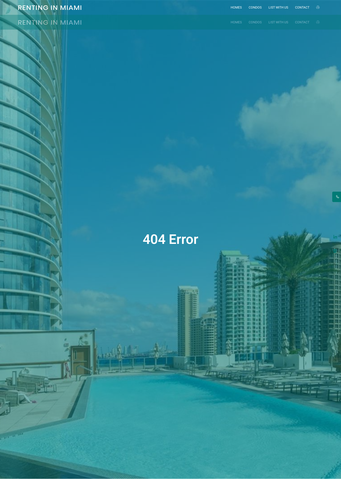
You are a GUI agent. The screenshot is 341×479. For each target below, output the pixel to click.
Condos (255, 7)
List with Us (278, 7)
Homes (236, 7)
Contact (302, 7)
